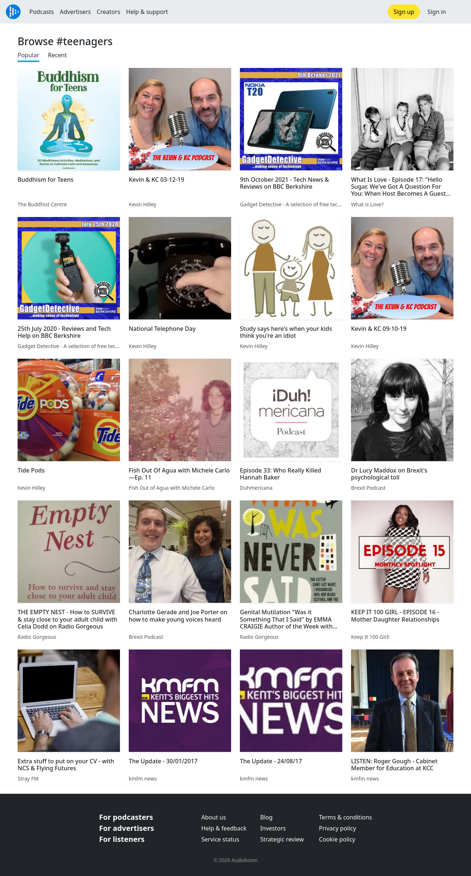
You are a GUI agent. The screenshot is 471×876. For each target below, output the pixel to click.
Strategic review (282, 839)
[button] (458, 11)
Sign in (436, 12)
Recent (57, 55)
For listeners (122, 839)
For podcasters (126, 817)
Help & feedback (224, 828)
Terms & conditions (345, 817)
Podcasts (41, 12)
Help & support (147, 12)
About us (213, 817)
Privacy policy (337, 828)
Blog (266, 817)
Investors (273, 828)
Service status (220, 839)
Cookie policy (337, 839)
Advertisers (75, 12)
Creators (108, 12)
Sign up (404, 12)
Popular (28, 55)
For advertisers (126, 828)
